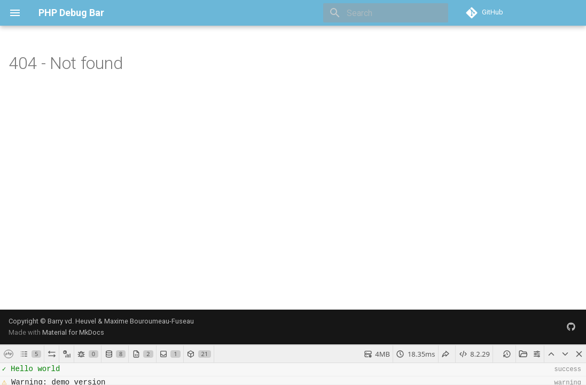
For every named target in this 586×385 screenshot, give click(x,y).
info (516, 376)
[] (31, 257)
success (571, 376)
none (442, 376)
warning (541, 376)
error (496, 376)
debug (472, 376)
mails (420, 376)
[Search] (385, 12)
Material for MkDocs (73, 193)
